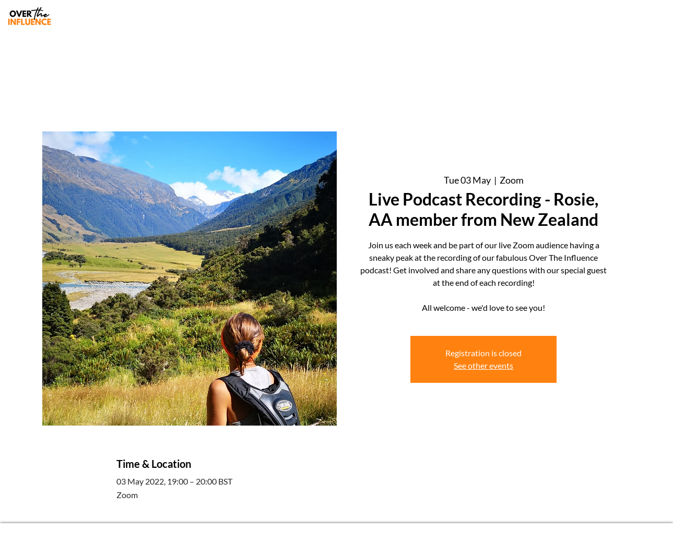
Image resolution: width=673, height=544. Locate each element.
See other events (483, 365)
